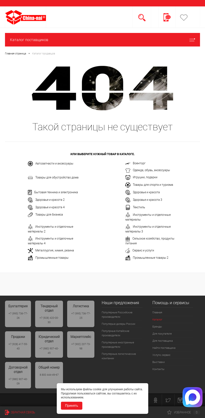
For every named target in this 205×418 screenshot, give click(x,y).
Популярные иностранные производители (118, 344)
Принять (71, 405)
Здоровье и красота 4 (46, 207)
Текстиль (135, 207)
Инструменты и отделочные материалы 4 (50, 240)
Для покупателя (162, 333)
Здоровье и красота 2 (46, 199)
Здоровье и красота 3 (143, 199)
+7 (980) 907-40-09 (18, 381)
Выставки (158, 362)
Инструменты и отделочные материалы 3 (148, 228)
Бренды (157, 326)
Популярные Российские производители (117, 314)
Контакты (158, 369)
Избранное (183, 412)
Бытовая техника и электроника (53, 192)
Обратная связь (20, 412)
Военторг (135, 163)
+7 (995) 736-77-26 (18, 315)
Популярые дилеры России (118, 323)
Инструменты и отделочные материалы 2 (50, 228)
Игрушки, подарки (141, 177)
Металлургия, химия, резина (51, 250)
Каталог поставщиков (102, 39)
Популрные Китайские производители (115, 333)
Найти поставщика (163, 347)
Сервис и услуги (139, 250)
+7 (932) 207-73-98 (80, 346)
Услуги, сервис (161, 354)
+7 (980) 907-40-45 (49, 350)
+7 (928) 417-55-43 (18, 346)
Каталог (157, 319)
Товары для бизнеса (45, 214)
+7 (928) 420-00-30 (49, 320)
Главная (157, 312)
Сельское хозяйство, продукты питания (149, 240)
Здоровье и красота (142, 192)
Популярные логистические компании (119, 356)
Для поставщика (162, 340)
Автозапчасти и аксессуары (50, 163)
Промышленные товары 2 (146, 258)
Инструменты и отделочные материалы (148, 216)
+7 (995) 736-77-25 (80, 315)
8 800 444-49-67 (49, 374)
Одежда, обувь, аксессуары (147, 170)
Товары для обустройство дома (53, 177)
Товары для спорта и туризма (149, 184)
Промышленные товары (48, 258)
